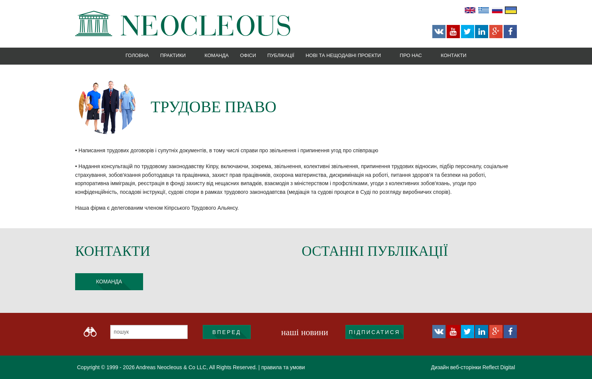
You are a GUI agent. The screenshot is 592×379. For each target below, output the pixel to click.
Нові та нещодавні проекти (343, 55)
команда (109, 281)
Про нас (411, 55)
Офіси (248, 55)
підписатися (374, 332)
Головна (137, 55)
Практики (173, 55)
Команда (217, 55)
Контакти (453, 55)
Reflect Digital (499, 367)
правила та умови (283, 367)
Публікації (280, 55)
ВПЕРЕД (227, 332)
